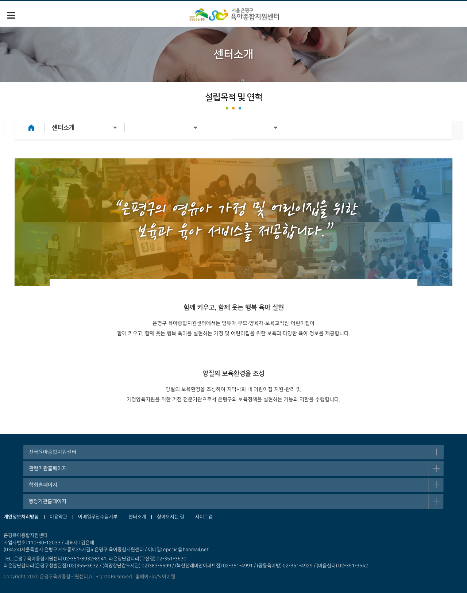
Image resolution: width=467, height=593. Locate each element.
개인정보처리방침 (21, 516)
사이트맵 (204, 516)
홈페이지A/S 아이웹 (154, 576)
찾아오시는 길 (170, 516)
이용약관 (58, 516)
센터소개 (137, 516)
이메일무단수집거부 (97, 516)
